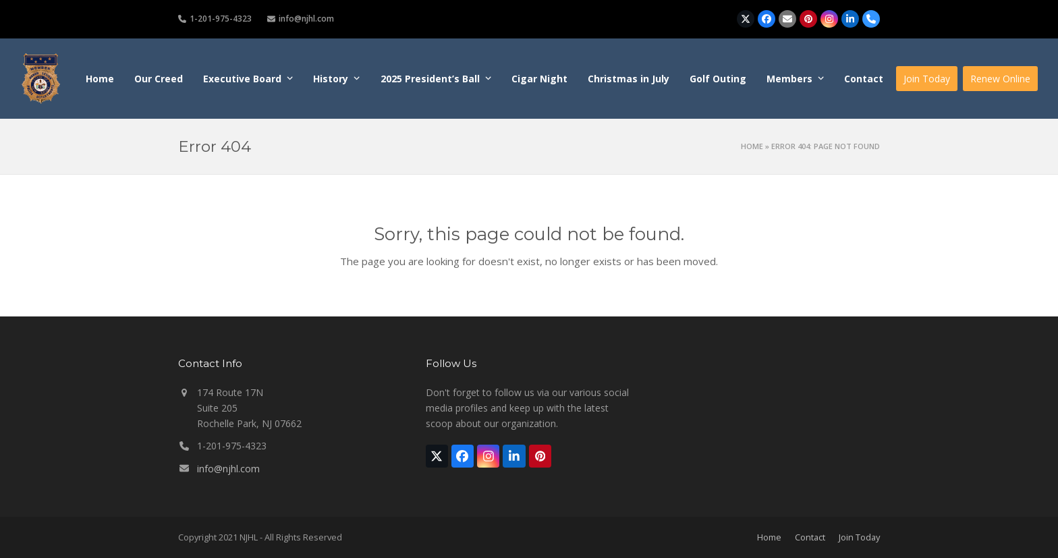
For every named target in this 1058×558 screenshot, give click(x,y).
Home (752, 146)
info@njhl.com (228, 468)
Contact (810, 537)
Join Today (859, 537)
